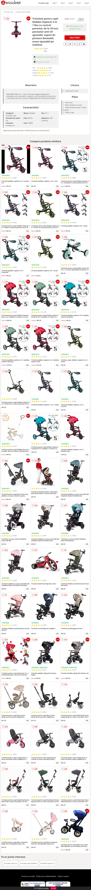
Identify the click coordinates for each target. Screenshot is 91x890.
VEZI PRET (75, 37)
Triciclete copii (43, 3)
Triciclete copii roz (10, 863)
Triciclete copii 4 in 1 (47, 863)
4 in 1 (71, 3)
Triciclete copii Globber (23, 12)
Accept (53, 888)
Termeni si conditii (28, 876)
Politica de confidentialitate (46, 876)
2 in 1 (55, 3)
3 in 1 (63, 3)
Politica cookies (63, 876)
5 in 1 (79, 3)
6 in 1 (87, 3)
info (27, 186)
